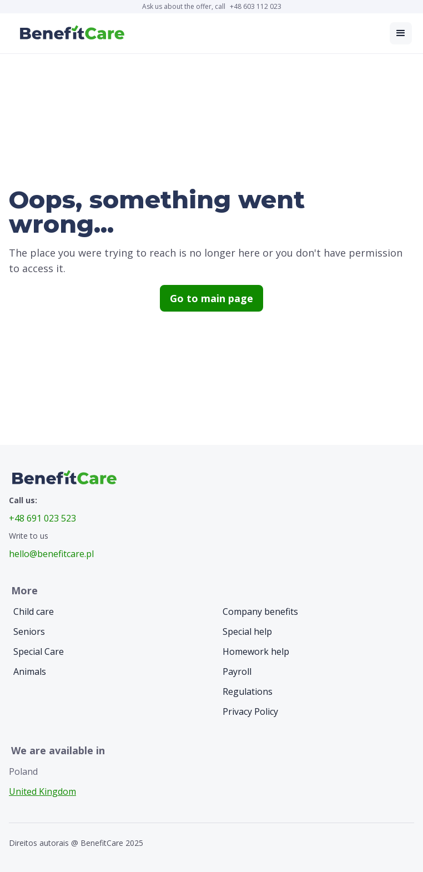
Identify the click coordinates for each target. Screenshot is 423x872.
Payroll (237, 671)
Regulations (248, 691)
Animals (29, 671)
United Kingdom (42, 791)
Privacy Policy (250, 711)
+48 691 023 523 (42, 518)
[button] (401, 33)
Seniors (29, 631)
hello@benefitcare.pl (51, 554)
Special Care (38, 651)
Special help (247, 631)
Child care (33, 611)
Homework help (256, 651)
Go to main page (211, 298)
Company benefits (260, 611)
